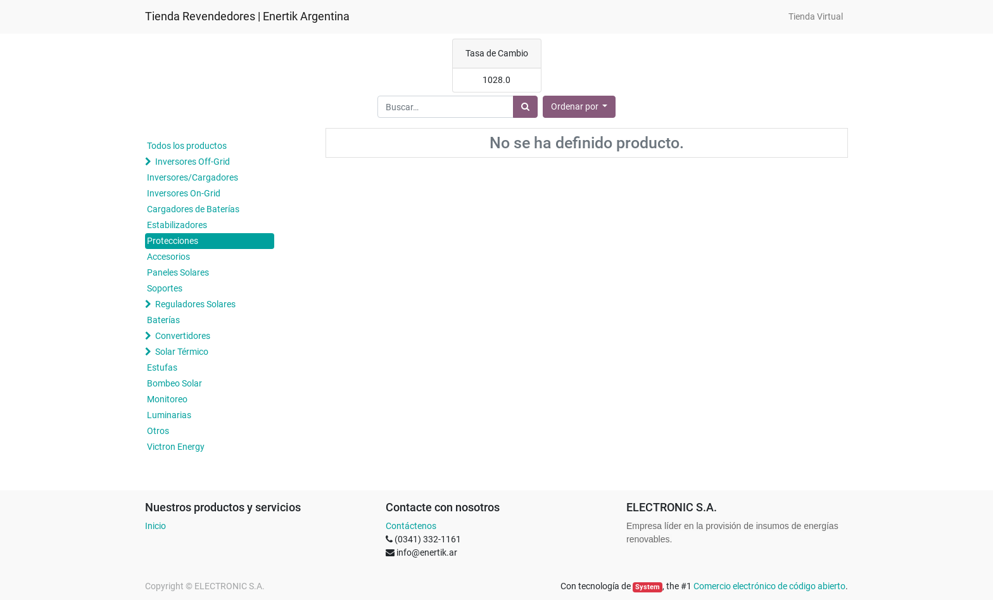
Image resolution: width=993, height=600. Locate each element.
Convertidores (182, 336)
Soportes (164, 288)
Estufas (162, 367)
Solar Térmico (181, 352)
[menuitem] (815, 17)
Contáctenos (411, 526)
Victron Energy (176, 447)
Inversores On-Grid (183, 193)
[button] (579, 107)
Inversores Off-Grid (192, 161)
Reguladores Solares (195, 304)
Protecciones (172, 241)
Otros (158, 431)
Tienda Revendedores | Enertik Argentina (247, 16)
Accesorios (168, 257)
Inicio (155, 526)
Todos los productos (187, 146)
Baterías (163, 320)
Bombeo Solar (174, 383)
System (647, 587)
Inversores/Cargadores (192, 177)
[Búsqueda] (525, 107)
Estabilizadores (177, 225)
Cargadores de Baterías (193, 209)
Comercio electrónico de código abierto (769, 586)
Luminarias (169, 415)
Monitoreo (167, 399)
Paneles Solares (178, 272)
